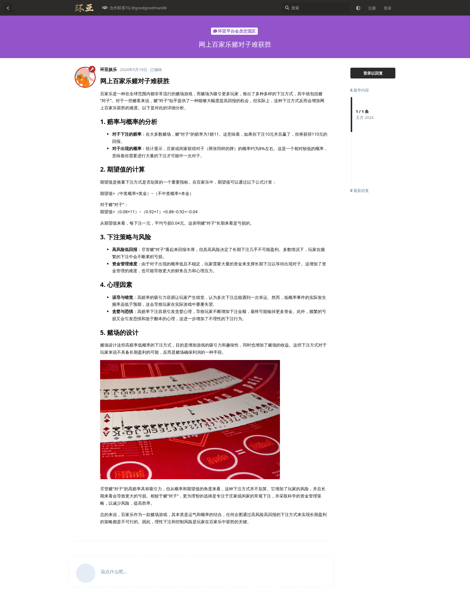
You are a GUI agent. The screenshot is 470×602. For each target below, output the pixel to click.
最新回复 (359, 190)
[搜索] (315, 7)
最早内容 (359, 90)
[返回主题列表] (7, 7)
